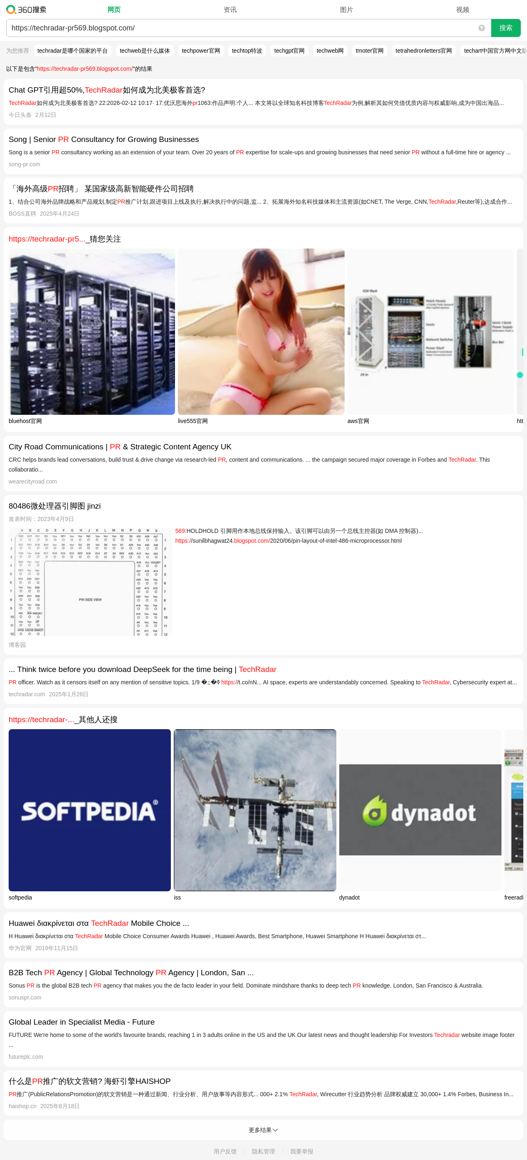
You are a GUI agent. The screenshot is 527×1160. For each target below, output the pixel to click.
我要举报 (301, 1151)
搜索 (506, 27)
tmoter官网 (370, 50)
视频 (462, 9)
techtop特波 (247, 50)
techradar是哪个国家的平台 (72, 50)
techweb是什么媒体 (145, 50)
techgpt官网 (289, 50)
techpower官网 (201, 50)
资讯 (230, 9)
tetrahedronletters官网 (424, 50)
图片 (346, 9)
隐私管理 (263, 1151)
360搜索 (28, 9)
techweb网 (330, 50)
